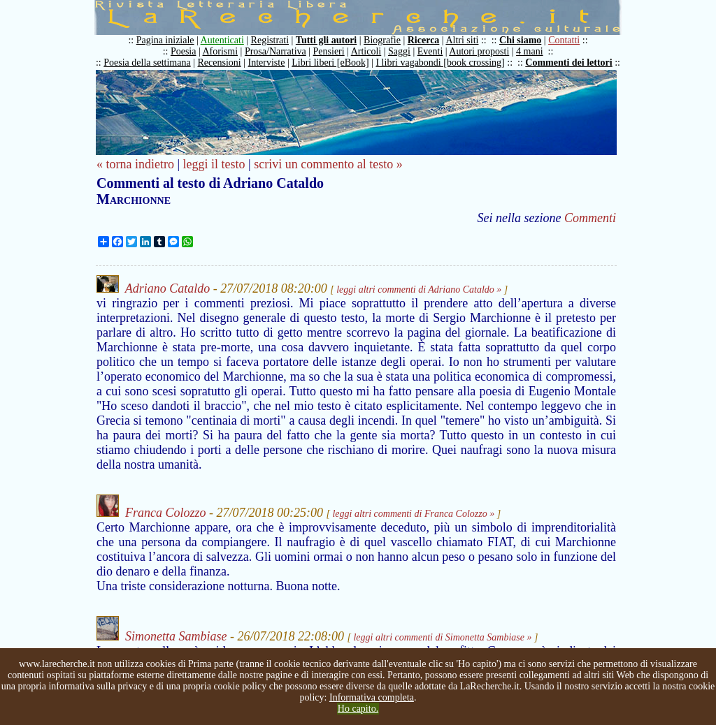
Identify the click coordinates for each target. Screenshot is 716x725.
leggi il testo (214, 164)
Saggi (399, 51)
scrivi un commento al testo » (328, 164)
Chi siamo (520, 40)
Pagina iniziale (165, 40)
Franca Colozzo (165, 513)
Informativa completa (371, 697)
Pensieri (329, 51)
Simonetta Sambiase (176, 636)
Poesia (183, 51)
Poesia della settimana (146, 62)
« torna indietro (135, 164)
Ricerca (424, 40)
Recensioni (219, 62)
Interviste (266, 62)
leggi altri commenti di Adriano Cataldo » (418, 289)
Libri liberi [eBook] (330, 62)
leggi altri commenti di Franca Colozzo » (413, 513)
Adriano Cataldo (167, 288)
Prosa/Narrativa (275, 51)
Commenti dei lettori (568, 62)
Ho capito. (358, 708)
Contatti (564, 40)
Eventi (430, 51)
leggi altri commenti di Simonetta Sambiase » (442, 637)
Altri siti (461, 40)
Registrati (270, 40)
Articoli (366, 51)
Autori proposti (479, 51)
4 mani (529, 51)
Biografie (382, 40)
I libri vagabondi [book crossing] (439, 62)
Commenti (590, 218)
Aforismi (220, 51)
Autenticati (222, 40)
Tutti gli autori (326, 40)
